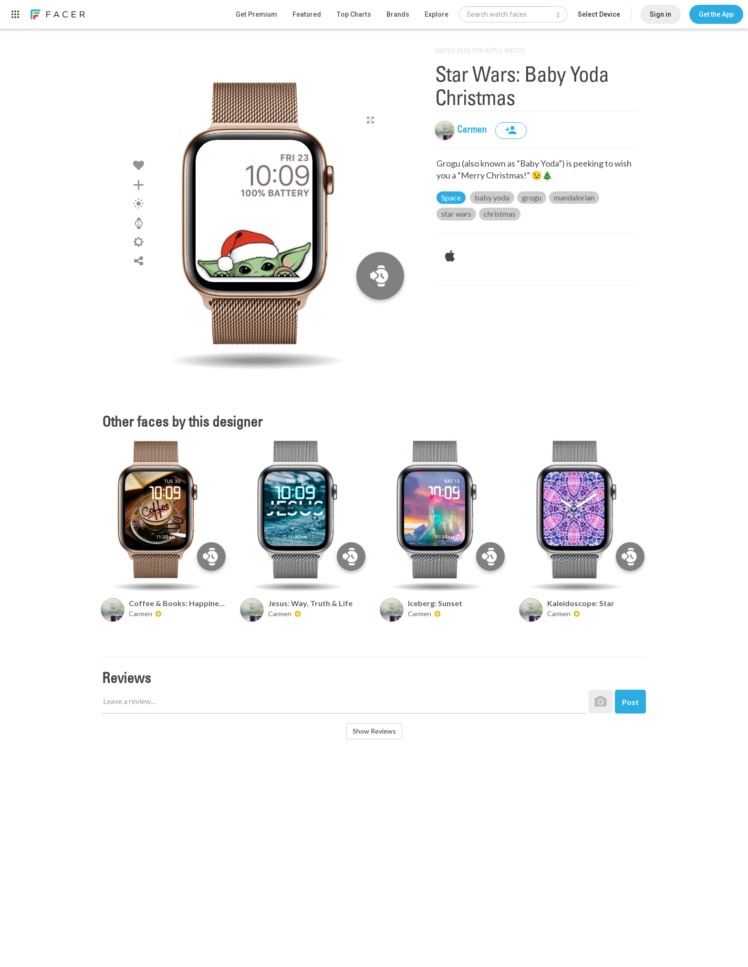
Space (451, 197)
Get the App (716, 14)
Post (630, 701)
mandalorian (574, 197)
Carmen (472, 130)
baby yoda (492, 197)
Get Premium (256, 14)
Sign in (660, 14)
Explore (436, 14)
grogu (531, 197)
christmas (500, 213)
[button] (716, 14)
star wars (456, 213)
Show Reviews (374, 731)
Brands (397, 14)
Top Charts (353, 14)
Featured (306, 14)
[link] (57, 14)
